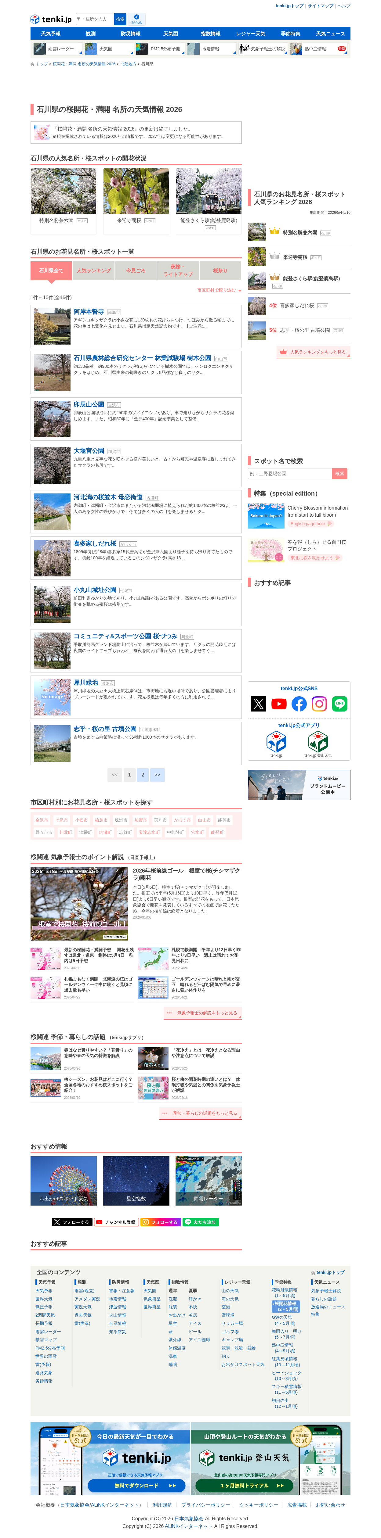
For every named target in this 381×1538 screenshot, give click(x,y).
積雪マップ (46, 1339)
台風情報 (117, 1323)
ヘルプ (344, 5)
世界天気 (44, 1298)
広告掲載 (297, 1505)
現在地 (137, 22)
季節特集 (290, 33)
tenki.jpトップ (289, 5)
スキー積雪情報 (289, 1389)
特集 (315, 1314)
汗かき (195, 1298)
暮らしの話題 (324, 1298)
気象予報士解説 (326, 1290)
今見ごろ (136, 270)
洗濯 (173, 1298)
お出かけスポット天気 (243, 1364)
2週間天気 (45, 1315)
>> (158, 774)
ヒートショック (289, 1376)
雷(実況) (82, 1323)
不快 (193, 1306)
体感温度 (177, 1348)
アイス (195, 1323)
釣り (226, 1356)
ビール (195, 1331)
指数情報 (210, 33)
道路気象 (44, 1372)
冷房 (193, 1315)
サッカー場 (232, 1323)
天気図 (170, 33)
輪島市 (101, 820)
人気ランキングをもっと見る (318, 352)
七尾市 (61, 820)
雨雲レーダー (48, 1331)
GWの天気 (289, 1320)
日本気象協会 (74, 1505)
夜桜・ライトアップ (178, 270)
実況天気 (83, 1306)
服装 (173, 1306)
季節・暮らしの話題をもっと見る (205, 1113)
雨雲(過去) (84, 1290)
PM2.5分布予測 (50, 1348)
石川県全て (51, 270)
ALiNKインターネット (115, 1505)
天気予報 (50, 33)
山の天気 (230, 1290)
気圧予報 (44, 1306)
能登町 (217, 832)
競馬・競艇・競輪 (239, 1348)
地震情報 (117, 1298)
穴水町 (197, 832)
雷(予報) (43, 1364)
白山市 (204, 820)
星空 (173, 1323)
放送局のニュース (328, 1306)
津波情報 (117, 1306)
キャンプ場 (232, 1339)
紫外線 (175, 1339)
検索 (120, 19)
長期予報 (44, 1323)
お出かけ (177, 1315)
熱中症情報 (289, 1348)
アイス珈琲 (199, 1339)
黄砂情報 (44, 1380)
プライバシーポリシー (205, 1505)
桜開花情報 (287, 1306)
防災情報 (130, 33)
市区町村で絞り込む (216, 290)
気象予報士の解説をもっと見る (207, 1012)
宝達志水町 (149, 832)
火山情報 (117, 1315)
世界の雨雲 (46, 1356)
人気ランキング (94, 270)
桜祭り (220, 270)
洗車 (173, 1356)
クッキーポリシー (258, 1505)
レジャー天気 (250, 33)
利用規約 (162, 1505)
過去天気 (83, 1315)
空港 (226, 1306)
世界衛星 (152, 1306)
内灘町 (105, 832)
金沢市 (41, 820)
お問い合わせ (330, 1505)
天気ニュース (330, 33)
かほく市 (182, 820)
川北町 (66, 832)
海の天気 (230, 1298)
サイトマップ (320, 5)
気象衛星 (152, 1298)
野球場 (228, 1315)
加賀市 (140, 820)
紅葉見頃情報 (289, 1362)
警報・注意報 (122, 1290)
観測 (91, 33)
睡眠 (173, 1364)
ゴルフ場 (230, 1331)
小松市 (81, 820)
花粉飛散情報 (289, 1293)
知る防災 (117, 1331)
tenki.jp (52, 20)
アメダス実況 (87, 1298)
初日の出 (289, 1403)
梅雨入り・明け (289, 1334)
